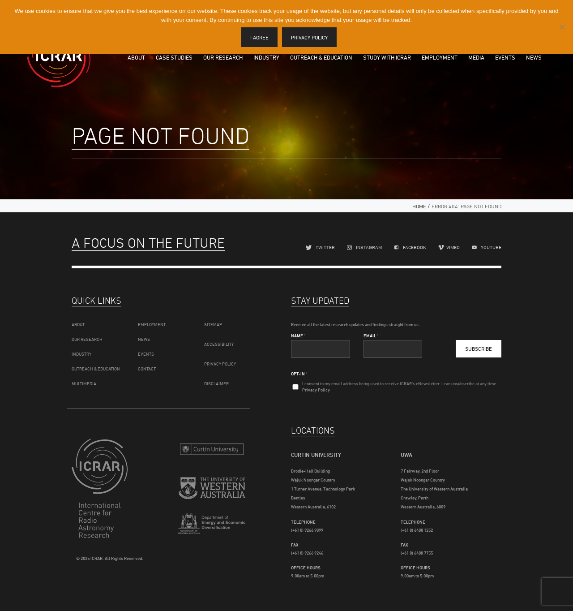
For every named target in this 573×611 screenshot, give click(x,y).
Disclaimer (216, 383)
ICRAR (58, 56)
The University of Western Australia (211, 489)
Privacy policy (309, 37)
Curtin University (211, 449)
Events (505, 57)
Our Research (223, 57)
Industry (266, 57)
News (534, 57)
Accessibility (219, 344)
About (136, 57)
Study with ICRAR (387, 57)
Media (476, 57)
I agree (259, 37)
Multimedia (84, 383)
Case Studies (174, 57)
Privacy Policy (220, 363)
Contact (147, 368)
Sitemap (213, 324)
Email (370, 335)
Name (298, 335)
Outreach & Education (321, 57)
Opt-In (299, 373)
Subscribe (478, 348)
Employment (440, 57)
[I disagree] (561, 26)
